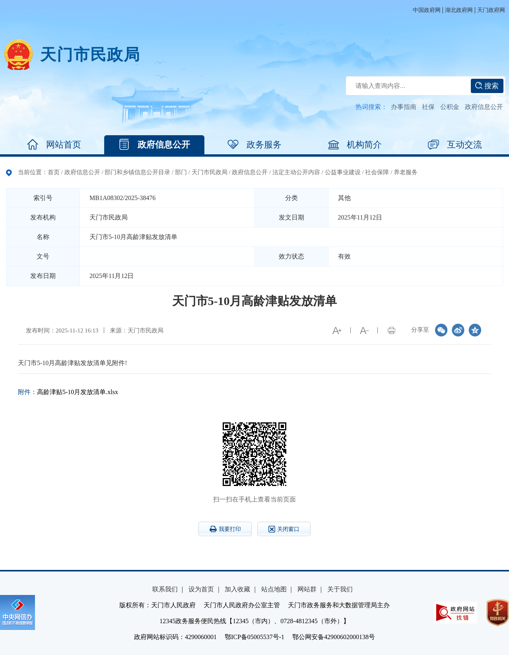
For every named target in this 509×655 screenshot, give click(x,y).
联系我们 (165, 589)
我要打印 (225, 529)
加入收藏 (237, 589)
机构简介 (355, 145)
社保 (428, 106)
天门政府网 (491, 10)
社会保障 (377, 172)
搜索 (487, 86)
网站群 (307, 589)
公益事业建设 (343, 172)
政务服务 (254, 145)
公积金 (449, 106)
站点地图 (274, 589)
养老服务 (406, 172)
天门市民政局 (90, 55)
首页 (54, 172)
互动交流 (455, 145)
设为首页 (201, 589)
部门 (181, 172)
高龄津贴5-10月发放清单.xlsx (77, 392)
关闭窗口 (283, 529)
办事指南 (403, 106)
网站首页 (54, 145)
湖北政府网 (459, 10)
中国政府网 (427, 10)
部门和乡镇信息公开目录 (137, 172)
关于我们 (340, 589)
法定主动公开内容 (296, 172)
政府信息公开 (484, 106)
